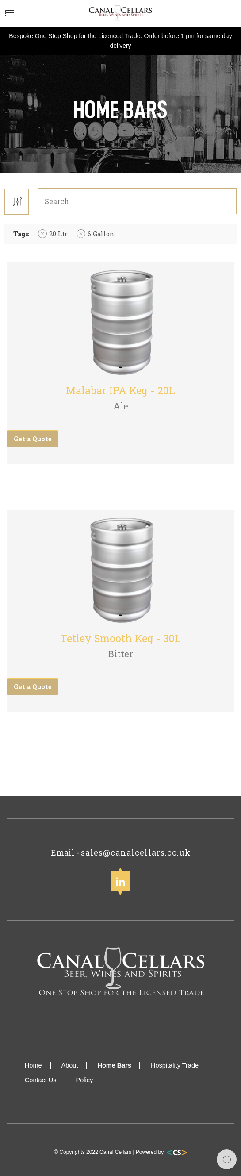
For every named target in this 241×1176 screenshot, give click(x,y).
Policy (84, 1079)
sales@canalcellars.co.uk (136, 852)
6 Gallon (101, 234)
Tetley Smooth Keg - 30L (120, 638)
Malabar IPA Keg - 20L (120, 390)
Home (33, 1065)
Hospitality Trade (175, 1065)
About (69, 1065)
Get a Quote (33, 439)
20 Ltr (58, 234)
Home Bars (114, 1065)
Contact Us (41, 1079)
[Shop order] (15, 200)
